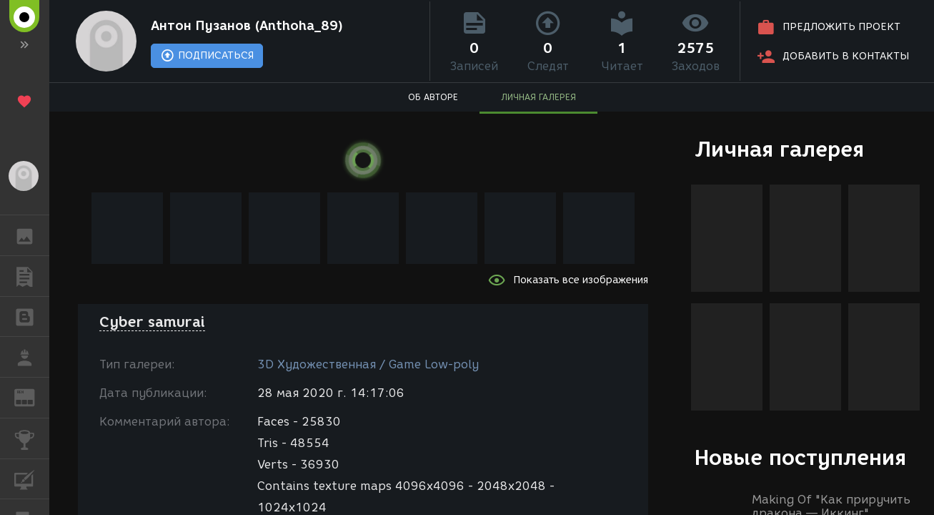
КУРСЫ (31, 478)
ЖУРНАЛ (31, 396)
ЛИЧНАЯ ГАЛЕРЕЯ (538, 97)
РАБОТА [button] (31, 357)
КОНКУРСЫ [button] (31, 438)
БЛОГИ (31, 315)
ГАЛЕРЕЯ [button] (31, 235)
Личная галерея (779, 149)
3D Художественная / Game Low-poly (368, 364)
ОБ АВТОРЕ (433, 97)
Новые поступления (800, 457)
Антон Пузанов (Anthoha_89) (247, 26)
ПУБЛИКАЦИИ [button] (31, 276)
